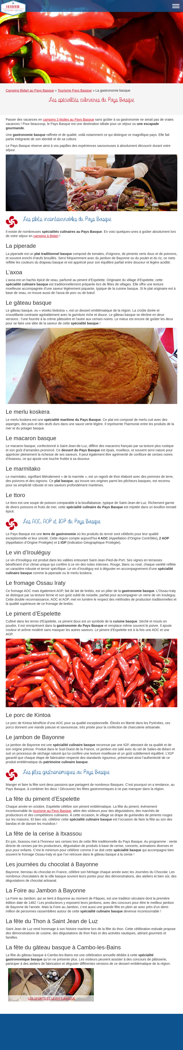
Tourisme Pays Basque (75, 90)
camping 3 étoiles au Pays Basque (68, 119)
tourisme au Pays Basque (52, 811)
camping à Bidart (45, 236)
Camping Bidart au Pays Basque (30, 90)
